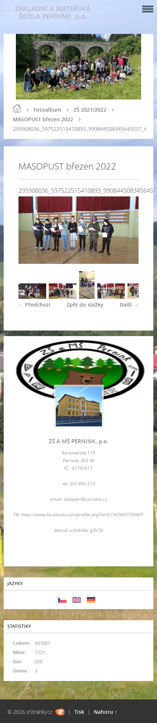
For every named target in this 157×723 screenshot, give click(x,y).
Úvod (17, 108)
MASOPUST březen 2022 (43, 119)
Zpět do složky (84, 304)
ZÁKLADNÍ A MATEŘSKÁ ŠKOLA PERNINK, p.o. (53, 12)
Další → (129, 304)
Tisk (79, 711)
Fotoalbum (47, 109)
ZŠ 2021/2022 (90, 109)
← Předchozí (34, 304)
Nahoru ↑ (105, 711)
